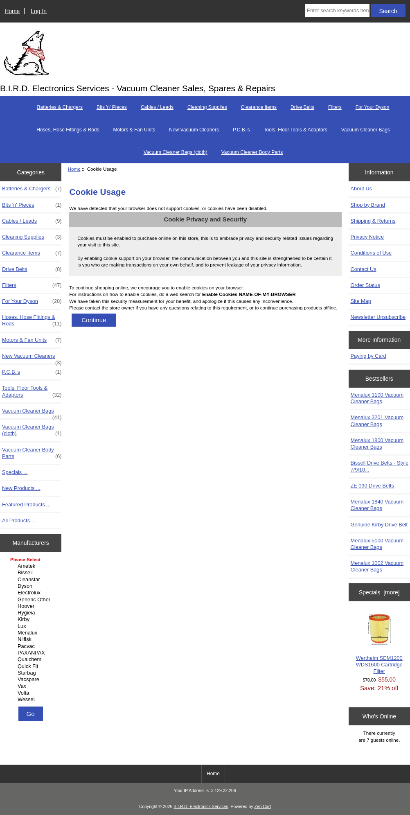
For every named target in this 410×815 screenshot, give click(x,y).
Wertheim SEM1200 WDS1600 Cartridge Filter (379, 643)
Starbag (31, 673)
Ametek (31, 566)
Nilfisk (31, 639)
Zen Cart (262, 806)
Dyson (31, 586)
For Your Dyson (373, 107)
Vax (31, 686)
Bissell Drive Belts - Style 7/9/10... (380, 466)
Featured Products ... (26, 504)
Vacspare (31, 679)
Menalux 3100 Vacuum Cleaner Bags (377, 398)
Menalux (31, 633)
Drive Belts (302, 107)
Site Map (361, 301)
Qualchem (31, 659)
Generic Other (31, 599)
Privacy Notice (367, 237)
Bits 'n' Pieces (112, 107)
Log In (39, 11)
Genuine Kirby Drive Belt (379, 525)
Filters (335, 107)
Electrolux (31, 592)
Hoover (31, 606)
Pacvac (31, 646)
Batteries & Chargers (60, 107)
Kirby (31, 619)
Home (12, 11)
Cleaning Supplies (207, 107)
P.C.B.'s (241, 130)
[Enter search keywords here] (337, 10)
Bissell (31, 572)
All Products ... (19, 520)
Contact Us (363, 269)
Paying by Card (368, 356)
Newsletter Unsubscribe (378, 317)
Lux (31, 626)
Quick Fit (31, 666)
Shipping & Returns (373, 221)
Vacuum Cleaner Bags (365, 130)
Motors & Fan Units (134, 130)
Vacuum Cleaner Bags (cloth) (175, 152)
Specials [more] (379, 592)
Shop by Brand (368, 205)
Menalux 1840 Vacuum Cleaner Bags (377, 505)
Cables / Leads (157, 107)
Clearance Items (259, 107)
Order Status (365, 285)
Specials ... (14, 472)
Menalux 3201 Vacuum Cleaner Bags (377, 420)
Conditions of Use (371, 253)
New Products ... (21, 488)
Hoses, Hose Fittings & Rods (67, 130)
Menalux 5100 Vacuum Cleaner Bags (377, 543)
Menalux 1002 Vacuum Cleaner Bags (377, 566)
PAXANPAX (31, 653)
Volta (31, 693)
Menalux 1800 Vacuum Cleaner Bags (377, 443)
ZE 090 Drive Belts (372, 486)
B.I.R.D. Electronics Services (200, 806)
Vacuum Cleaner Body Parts (252, 152)
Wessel (31, 699)
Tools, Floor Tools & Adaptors (295, 130)
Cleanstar (31, 579)
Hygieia (31, 613)
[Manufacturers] (30, 630)
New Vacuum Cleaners (194, 130)
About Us (361, 188)
